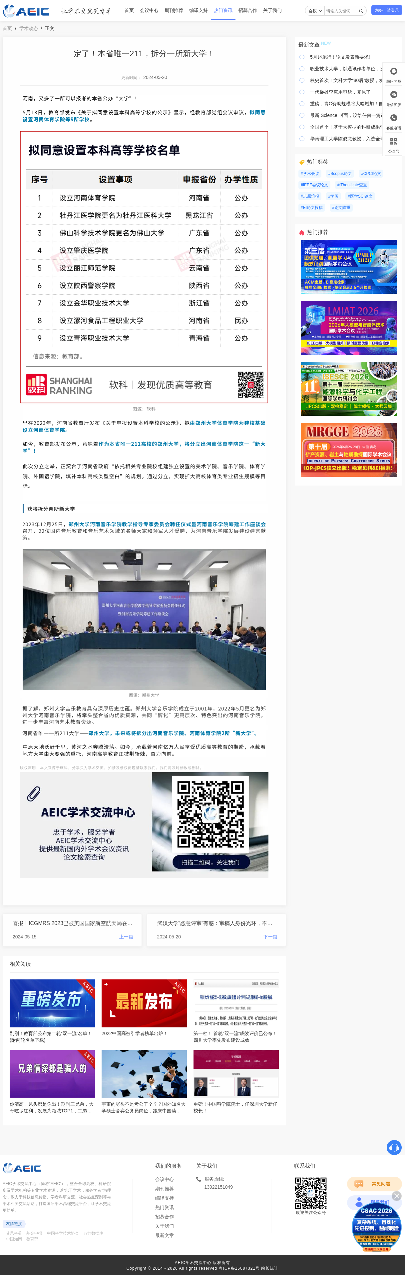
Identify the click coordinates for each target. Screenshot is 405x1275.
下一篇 (270, 936)
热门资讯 (223, 10)
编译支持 (198, 10)
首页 (129, 10)
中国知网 (14, 1239)
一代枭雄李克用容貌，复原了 (340, 92)
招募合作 (247, 10)
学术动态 (28, 28)
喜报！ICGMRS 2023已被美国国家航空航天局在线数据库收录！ (73, 923)
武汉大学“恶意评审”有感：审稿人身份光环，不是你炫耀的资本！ (217, 923)
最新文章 (164, 1235)
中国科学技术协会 (63, 1233)
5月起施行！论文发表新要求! (340, 57)
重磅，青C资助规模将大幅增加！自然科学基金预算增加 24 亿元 (354, 103)
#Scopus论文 (340, 173)
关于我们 (272, 10)
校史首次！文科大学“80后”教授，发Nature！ (354, 80)
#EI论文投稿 (312, 207)
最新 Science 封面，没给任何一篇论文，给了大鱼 (354, 115)
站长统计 (269, 1268)
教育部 (32, 1239)
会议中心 (149, 10)
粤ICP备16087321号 (239, 1268)
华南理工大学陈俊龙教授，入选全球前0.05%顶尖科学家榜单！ (354, 138)
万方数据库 (93, 1233)
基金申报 (34, 1233)
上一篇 (126, 936)
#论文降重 (341, 207)
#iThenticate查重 (352, 185)
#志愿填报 (310, 196)
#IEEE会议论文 (314, 185)
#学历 (333, 196)
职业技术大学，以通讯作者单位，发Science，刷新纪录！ (354, 68)
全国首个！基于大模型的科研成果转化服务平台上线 (354, 127)
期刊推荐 (174, 10)
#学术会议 (310, 173)
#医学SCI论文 (360, 196)
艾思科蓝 (14, 1233)
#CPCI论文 (371, 173)
